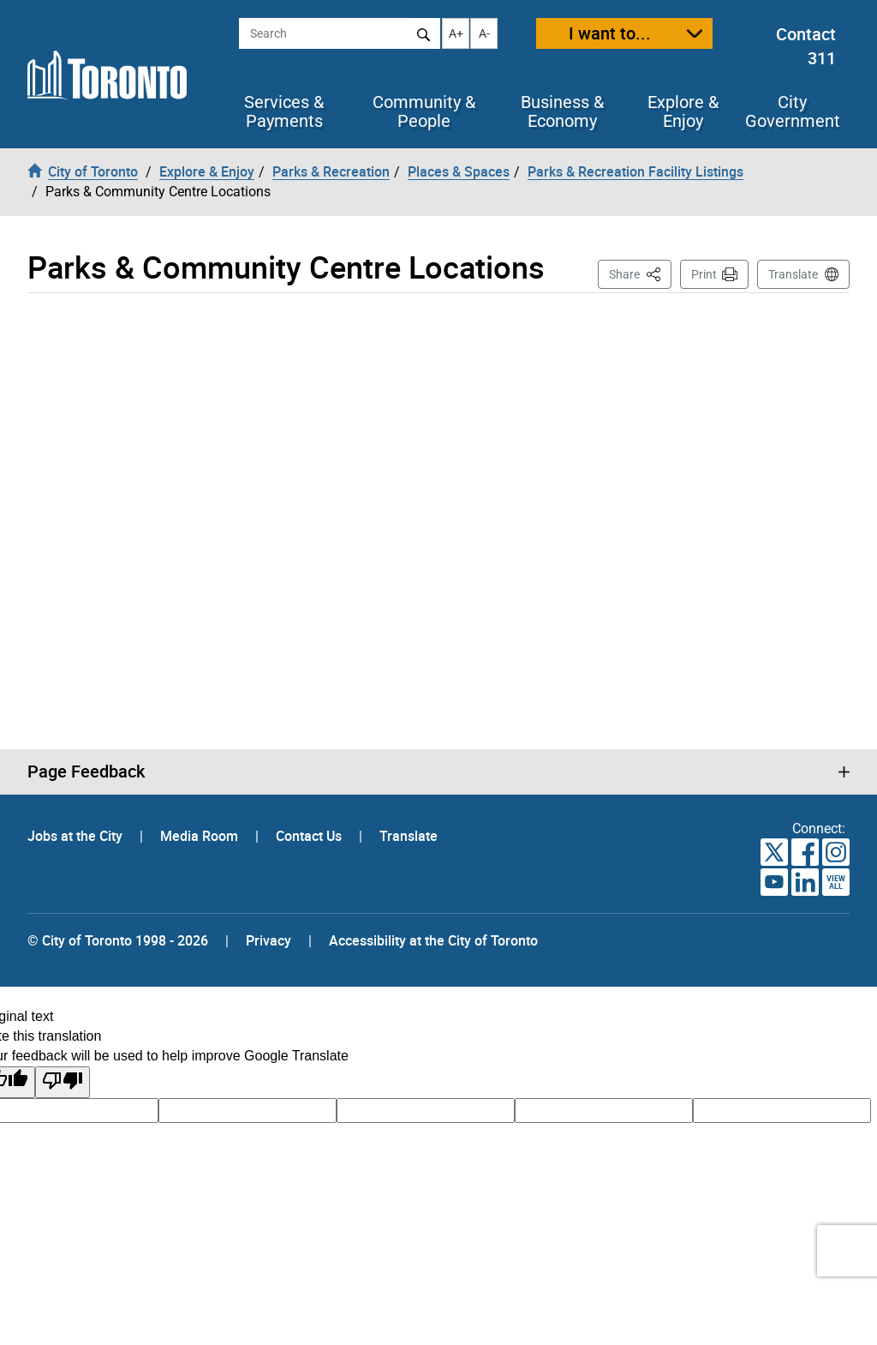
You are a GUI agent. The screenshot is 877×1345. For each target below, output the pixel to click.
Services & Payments (284, 111)
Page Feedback (86, 771)
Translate (793, 274)
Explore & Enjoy (683, 111)
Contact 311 (806, 46)
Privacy (268, 940)
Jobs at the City (76, 835)
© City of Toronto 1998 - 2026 (117, 940)
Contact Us (310, 835)
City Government (792, 111)
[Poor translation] (62, 1082)
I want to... (610, 33)
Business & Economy (562, 111)
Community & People (424, 111)
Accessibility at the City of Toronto (433, 940)
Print (704, 274)
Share (640, 273)
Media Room (201, 835)
